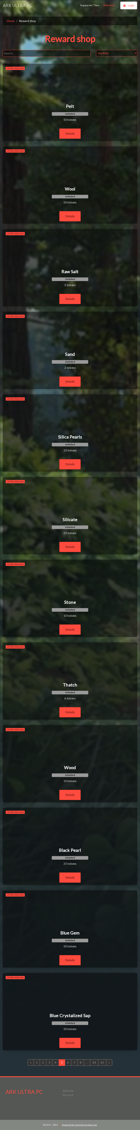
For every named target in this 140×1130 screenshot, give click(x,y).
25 (102, 1062)
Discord (68, 1095)
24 (94, 1062)
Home (11, 21)
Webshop (109, 5)
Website (68, 1090)
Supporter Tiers (90, 5)
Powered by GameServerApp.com (79, 1124)
